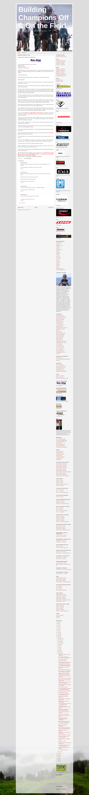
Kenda (57, 252)
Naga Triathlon (58, 331)
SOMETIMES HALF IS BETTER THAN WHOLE (63, 701)
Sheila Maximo (58, 459)
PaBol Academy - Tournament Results (62, 599)
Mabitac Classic (59, 326)
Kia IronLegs (58, 323)
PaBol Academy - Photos (60, 598)
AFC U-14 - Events (59, 489)
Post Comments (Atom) (26, 209)
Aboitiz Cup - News (59, 517)
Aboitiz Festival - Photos (60, 528)
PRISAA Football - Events (60, 577)
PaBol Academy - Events (60, 595)
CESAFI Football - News (60, 466)
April (59, 650)
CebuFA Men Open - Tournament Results (63, 564)
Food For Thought (59, 615)
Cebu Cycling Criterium (60, 316)
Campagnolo (58, 249)
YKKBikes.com (58, 245)
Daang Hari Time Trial (60, 318)
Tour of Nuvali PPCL (59, 350)
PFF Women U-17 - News (60, 558)
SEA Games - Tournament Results (62, 503)
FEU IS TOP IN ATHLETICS (63, 723)
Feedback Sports (59, 268)
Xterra (57, 353)
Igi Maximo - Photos (59, 73)
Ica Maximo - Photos (59, 64)
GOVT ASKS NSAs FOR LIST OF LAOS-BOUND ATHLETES (64, 694)
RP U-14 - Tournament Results (61, 510)
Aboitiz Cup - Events (59, 516)
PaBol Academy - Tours (60, 601)
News (57, 616)
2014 (58, 629)
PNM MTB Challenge (59, 334)
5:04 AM (21, 168)
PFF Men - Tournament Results (61, 547)
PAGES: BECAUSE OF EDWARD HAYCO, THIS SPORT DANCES (64, 728)
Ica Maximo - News (59, 63)
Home (19, 52)
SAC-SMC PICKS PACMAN (63, 692)
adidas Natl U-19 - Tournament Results (62, 553)
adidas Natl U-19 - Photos (60, 551)
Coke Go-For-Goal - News (60, 536)
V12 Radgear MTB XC (60, 352)
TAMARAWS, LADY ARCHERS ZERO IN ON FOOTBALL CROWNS (64, 663)
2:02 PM (21, 200)
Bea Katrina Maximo (59, 452)
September (60, 642)
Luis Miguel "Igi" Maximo (60, 74)
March (59, 651)
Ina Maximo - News (59, 81)
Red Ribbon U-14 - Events (60, 540)
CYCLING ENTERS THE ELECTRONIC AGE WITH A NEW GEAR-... (64, 707)
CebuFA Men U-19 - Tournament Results (63, 569)
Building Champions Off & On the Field (43, 18)
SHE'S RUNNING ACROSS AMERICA (64, 678)
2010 (58, 635)
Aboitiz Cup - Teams (59, 520)
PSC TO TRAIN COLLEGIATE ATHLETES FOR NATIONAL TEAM (64, 657)
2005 (58, 758)
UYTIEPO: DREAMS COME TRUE (64, 669)
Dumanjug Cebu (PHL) (60, 367)
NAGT (57, 330)
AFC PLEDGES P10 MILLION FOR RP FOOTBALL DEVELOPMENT (64, 665)
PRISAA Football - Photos (60, 580)
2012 (58, 632)
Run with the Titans (59, 335)
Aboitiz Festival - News (60, 527)
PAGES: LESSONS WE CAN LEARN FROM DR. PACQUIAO (64, 683)
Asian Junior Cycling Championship (62, 359)
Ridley (57, 246)
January (59, 751)
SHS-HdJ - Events (59, 606)
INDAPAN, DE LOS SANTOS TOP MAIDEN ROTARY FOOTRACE (64, 674)
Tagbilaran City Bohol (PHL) (61, 371)
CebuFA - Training (59, 485)
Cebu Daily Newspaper (60, 441)
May (59, 648)
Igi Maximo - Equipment (60, 70)
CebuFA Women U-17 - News (61, 573)
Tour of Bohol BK (59, 345)
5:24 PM (21, 182)
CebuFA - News (58, 481)
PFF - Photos (58, 588)
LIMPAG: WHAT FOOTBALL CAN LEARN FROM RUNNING (64, 710)
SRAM (57, 265)
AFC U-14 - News (59, 491)
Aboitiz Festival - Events (60, 525)
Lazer (57, 248)
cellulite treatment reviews (30, 199)
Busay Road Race (59, 315)
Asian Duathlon (58, 357)
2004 (58, 759)
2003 (58, 761)
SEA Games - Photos (59, 502)
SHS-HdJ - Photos (59, 609)
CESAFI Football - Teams (60, 470)
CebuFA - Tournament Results (61, 484)
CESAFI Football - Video (60, 473)
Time (57, 267)
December (60, 638)
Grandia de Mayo (59, 322)
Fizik (57, 250)
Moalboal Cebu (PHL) (60, 370)
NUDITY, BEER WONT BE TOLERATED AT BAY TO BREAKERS (62, 719)
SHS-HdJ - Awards (59, 605)
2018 (58, 623)
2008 (58, 753)
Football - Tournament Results (61, 378)
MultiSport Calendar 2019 (60, 56)
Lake (57, 263)
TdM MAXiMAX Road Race (60, 341)
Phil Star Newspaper (59, 445)
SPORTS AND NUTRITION (62, 659)
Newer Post (20, 207)
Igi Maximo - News (59, 71)
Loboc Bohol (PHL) (59, 368)
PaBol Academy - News (60, 597)
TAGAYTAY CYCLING (62, 741)
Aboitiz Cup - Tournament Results (62, 521)
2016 (58, 626)
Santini (57, 253)
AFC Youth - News (59, 496)
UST (57, 617)
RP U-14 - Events (59, 507)
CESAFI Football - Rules (60, 469)
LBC (57, 260)
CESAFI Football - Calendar (61, 463)
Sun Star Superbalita (59, 444)
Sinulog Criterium (59, 337)
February (60, 653)
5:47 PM (21, 191)
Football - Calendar (59, 375)
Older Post (51, 207)
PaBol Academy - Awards (60, 594)
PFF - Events (58, 586)
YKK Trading (58, 242)
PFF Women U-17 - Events (60, 557)
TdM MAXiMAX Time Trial (60, 342)
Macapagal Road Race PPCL (61, 327)
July (59, 645)
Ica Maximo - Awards (59, 62)
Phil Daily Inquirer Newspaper (61, 447)
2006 (58, 756)
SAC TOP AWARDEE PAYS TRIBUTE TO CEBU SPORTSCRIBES (64, 689)
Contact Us (24, 52)
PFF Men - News (59, 546)
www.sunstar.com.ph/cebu (31, 64)
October (59, 641)
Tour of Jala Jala (59, 349)
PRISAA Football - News (60, 579)
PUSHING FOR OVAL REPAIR (63, 714)
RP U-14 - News (59, 509)
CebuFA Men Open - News (60, 562)
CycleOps (57, 261)
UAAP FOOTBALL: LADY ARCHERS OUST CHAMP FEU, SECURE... (64, 671)
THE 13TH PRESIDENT (62, 660)
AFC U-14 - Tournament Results (61, 492)
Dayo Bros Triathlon (59, 319)
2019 (58, 622)
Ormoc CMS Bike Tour (60, 333)
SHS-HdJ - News (59, 608)
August (59, 644)
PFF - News (58, 587)
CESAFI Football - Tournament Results (62, 471)
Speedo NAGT (58, 338)
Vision (57, 256)
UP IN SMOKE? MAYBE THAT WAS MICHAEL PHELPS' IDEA (64, 745)
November (60, 639)
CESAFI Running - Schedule (61, 474)
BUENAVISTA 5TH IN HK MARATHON (62, 726)
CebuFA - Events (59, 480)
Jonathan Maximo (59, 455)
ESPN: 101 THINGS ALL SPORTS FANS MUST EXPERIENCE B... (64, 722)
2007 (58, 755)
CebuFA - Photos (59, 482)
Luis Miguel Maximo (59, 75)
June (59, 647)
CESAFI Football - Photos (60, 467)
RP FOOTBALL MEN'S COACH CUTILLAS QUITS (63, 737)
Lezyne (57, 264)
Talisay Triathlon (59, 339)
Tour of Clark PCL (59, 346)
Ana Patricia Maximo (59, 60)
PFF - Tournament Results (60, 590)
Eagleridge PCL (59, 320)
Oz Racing (58, 257)
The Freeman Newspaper (60, 440)
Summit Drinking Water (60, 269)
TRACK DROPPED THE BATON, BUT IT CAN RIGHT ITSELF (64, 704)
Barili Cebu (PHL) (59, 364)
